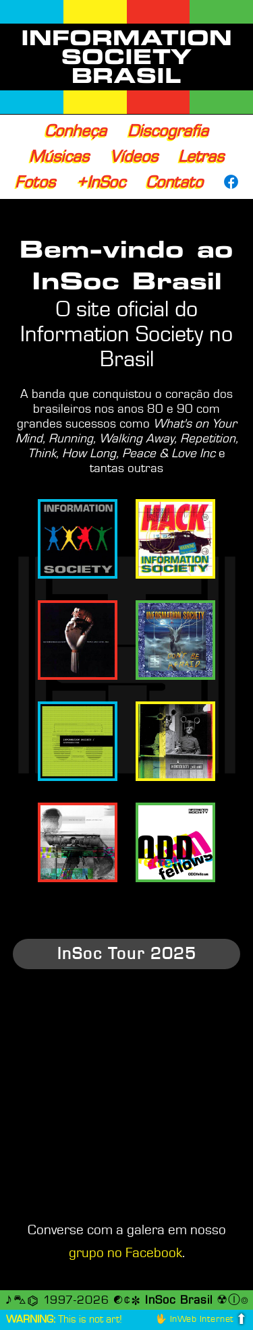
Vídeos (134, 156)
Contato (174, 182)
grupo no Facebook (125, 1253)
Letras (201, 156)
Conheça (76, 130)
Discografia (168, 130)
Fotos (35, 182)
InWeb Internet (202, 1319)
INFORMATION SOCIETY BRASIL (126, 56)
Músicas (59, 156)
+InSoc (100, 182)
